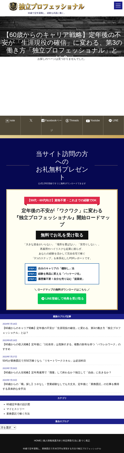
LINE (113, 120)
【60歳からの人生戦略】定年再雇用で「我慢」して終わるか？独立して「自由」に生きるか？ (57, 372)
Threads (72, 120)
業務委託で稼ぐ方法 (18, 413)
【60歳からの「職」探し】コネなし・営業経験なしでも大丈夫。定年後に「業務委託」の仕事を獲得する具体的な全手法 (61, 386)
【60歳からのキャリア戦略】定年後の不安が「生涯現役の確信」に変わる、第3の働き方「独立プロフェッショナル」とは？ (62, 330)
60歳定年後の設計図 (18, 404)
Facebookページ (51, 125)
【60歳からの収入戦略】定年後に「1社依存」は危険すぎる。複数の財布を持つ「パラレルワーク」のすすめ (62, 346)
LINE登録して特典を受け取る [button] (62, 298)
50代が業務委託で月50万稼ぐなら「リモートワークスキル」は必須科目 (44, 360)
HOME (37, 440)
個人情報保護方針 (52, 440)
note (10, 121)
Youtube (93, 121)
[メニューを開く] (118, 5)
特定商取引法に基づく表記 (76, 440)
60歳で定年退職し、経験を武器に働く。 (47, 7)
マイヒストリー (15, 409)
